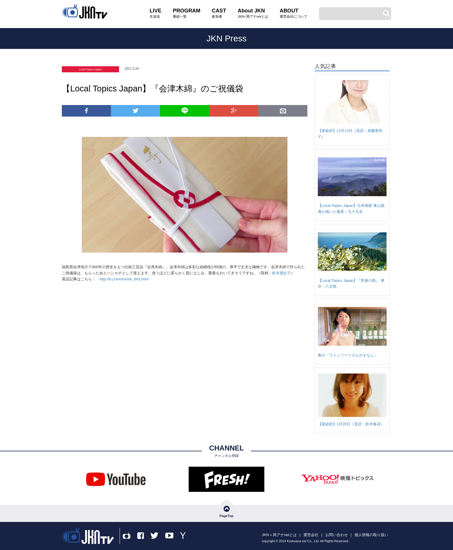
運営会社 (310, 535)
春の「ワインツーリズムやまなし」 (348, 355)
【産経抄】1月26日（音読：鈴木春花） (351, 424)
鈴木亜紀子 (281, 273)
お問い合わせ (336, 535)
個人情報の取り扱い (371, 535)
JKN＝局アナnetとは (279, 535)
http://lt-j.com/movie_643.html (123, 279)
